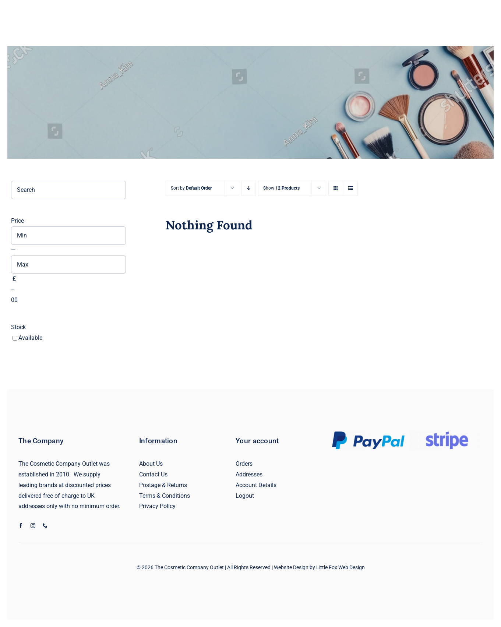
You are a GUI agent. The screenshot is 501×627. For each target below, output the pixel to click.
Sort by (191, 188)
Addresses (249, 474)
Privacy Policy (157, 506)
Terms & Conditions (164, 495)
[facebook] (20, 525)
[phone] (45, 525)
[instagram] (33, 525)
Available (30, 337)
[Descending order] (248, 188)
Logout (245, 495)
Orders (244, 463)
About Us (151, 463)
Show (281, 188)
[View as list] (350, 188)
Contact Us (153, 474)
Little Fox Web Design (340, 567)
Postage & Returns (163, 485)
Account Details (256, 485)
